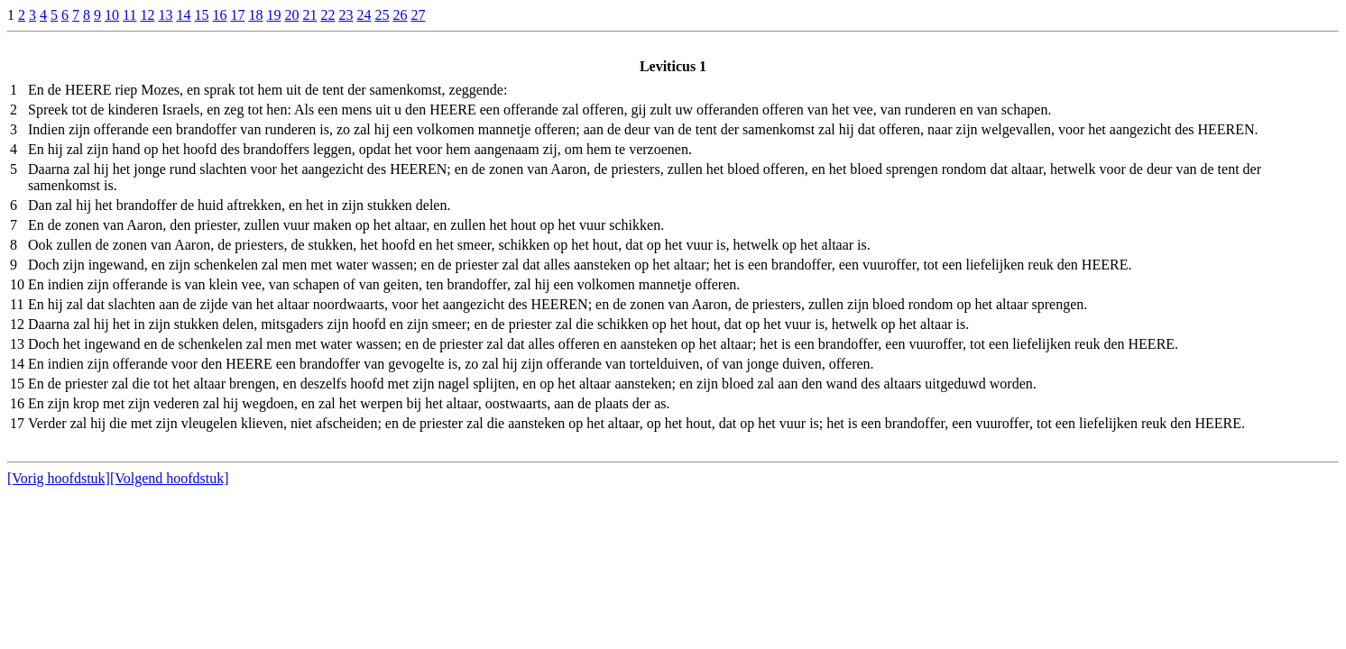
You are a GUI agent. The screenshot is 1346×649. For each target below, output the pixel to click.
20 (291, 15)
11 (129, 15)
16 (219, 15)
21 (309, 15)
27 (417, 15)
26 (399, 15)
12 (147, 15)
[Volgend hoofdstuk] (169, 478)
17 (237, 15)
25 (381, 15)
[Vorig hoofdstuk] (58, 478)
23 (345, 15)
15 (201, 15)
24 (363, 15)
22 (327, 15)
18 (255, 15)
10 (112, 15)
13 (165, 15)
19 (273, 15)
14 (183, 15)
